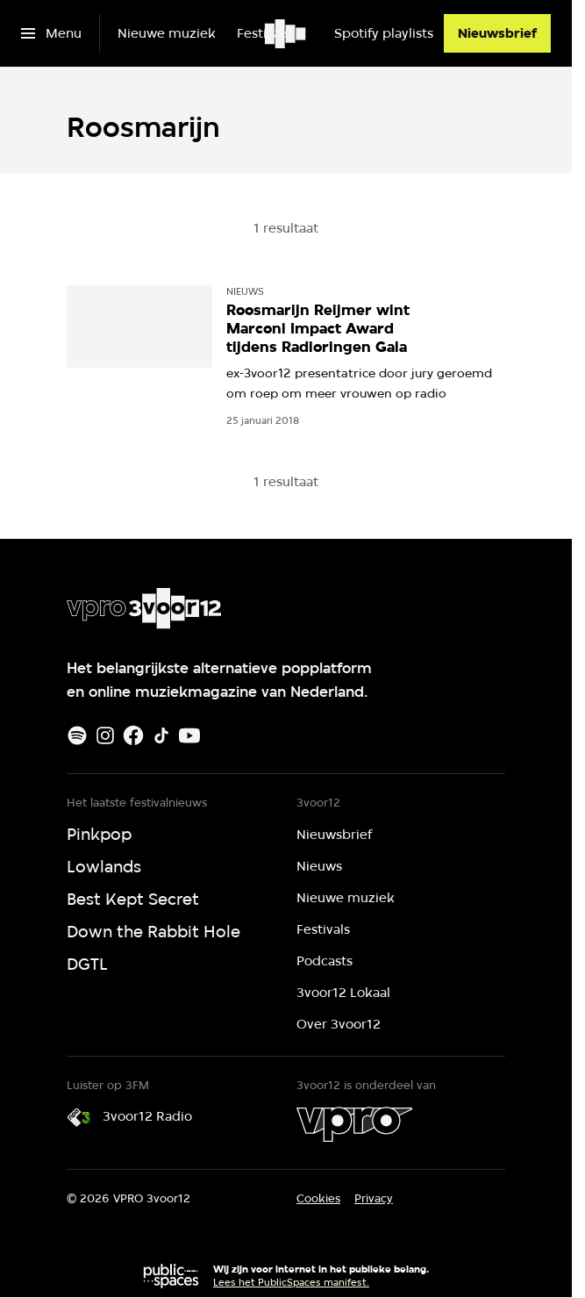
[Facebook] (133, 735)
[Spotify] (77, 735)
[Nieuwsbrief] (497, 33)
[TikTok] (161, 735)
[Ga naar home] (286, 33)
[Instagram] (105, 735)
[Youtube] (189, 735)
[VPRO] (354, 1124)
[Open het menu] (51, 33)
